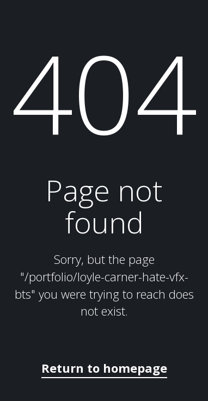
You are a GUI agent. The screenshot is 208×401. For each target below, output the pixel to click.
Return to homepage (104, 368)
